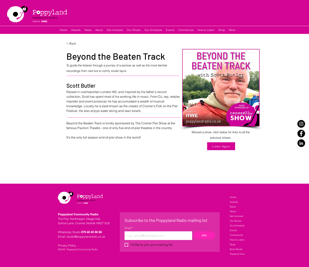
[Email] (157, 236)
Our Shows (235, 220)
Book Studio (236, 249)
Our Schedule (237, 225)
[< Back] (74, 44)
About (233, 211)
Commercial (236, 235)
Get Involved (236, 216)
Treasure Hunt (237, 253)
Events (233, 230)
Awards (234, 201)
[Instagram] (301, 124)
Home (233, 197)
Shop (232, 244)
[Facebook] (301, 133)
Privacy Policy (67, 245)
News (233, 206)
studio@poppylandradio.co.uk (86, 236)
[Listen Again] (221, 146)
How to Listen (237, 239)
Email (129, 228)
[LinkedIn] (301, 143)
